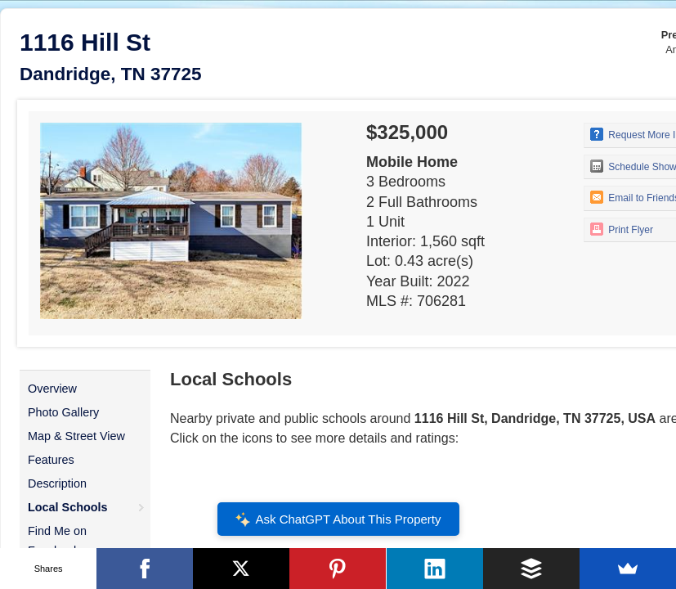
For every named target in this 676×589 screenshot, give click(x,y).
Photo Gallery (63, 412)
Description (57, 483)
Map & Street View (76, 436)
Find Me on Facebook (57, 540)
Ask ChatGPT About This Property (338, 519)
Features (51, 459)
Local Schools (68, 507)
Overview (52, 388)
